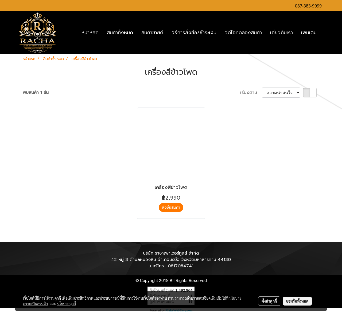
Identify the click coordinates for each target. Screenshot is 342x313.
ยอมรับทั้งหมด (297, 301)
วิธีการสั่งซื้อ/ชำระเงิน (194, 32)
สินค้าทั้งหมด (120, 32)
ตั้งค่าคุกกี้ (269, 301)
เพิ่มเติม (309, 32)
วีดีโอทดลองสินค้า (243, 32)
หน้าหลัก (90, 32)
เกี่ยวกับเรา (281, 32)
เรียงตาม (251, 92)
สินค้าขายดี (152, 32)
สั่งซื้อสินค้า (171, 207)
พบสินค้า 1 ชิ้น (36, 92)
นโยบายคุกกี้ (66, 303)
